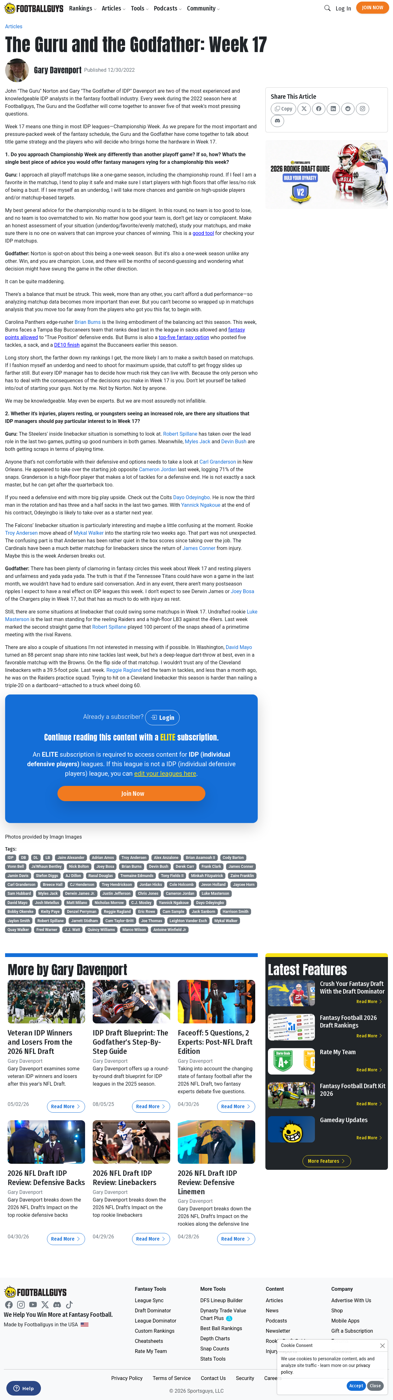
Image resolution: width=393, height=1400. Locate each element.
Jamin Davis (18, 876)
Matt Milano (77, 903)
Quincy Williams (101, 930)
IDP (11, 857)
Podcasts (168, 8)
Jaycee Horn (244, 884)
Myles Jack (197, 442)
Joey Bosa (242, 591)
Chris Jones (148, 893)
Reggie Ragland (124, 670)
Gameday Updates (344, 1120)
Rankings (83, 8)
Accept (356, 1386)
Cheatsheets (149, 1341)
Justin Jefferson (116, 893)
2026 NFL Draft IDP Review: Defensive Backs (46, 1178)
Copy (283, 109)
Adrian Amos (103, 857)
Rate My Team (338, 1052)
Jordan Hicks (150, 884)
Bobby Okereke (20, 911)
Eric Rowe (146, 911)
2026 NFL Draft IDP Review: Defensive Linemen (207, 1182)
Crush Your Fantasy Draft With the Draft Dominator (352, 987)
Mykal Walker (89, 533)
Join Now (372, 7)
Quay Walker (18, 930)
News (272, 1311)
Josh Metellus (47, 903)
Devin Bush (233, 442)
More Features (327, 1161)
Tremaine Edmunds (136, 876)
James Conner (199, 548)
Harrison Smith (236, 911)
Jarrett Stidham (84, 921)
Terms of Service (172, 1378)
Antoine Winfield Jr (169, 930)
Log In (343, 8)
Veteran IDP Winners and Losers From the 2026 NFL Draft (40, 1042)
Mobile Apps (345, 1321)
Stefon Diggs (47, 876)
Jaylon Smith (19, 921)
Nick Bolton (79, 866)
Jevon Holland (213, 884)
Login (162, 717)
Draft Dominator (153, 1311)
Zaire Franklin (242, 876)
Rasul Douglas (101, 876)
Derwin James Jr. (80, 893)
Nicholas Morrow (109, 903)
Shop (337, 1311)
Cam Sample (173, 911)
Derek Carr (185, 866)
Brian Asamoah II (200, 857)
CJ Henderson (82, 884)
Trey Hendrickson (117, 884)
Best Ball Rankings (221, 1328)
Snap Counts (214, 1349)
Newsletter (278, 1331)
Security (245, 1378)
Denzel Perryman (81, 911)
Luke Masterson (216, 893)
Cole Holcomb (182, 884)
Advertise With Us (351, 1300)
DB (23, 857)
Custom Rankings (155, 1331)
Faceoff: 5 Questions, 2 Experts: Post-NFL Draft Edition (215, 1042)
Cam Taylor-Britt (119, 921)
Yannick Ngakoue (200, 505)
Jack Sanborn (203, 911)
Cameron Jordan (158, 469)
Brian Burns (88, 322)
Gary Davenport (58, 70)
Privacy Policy (127, 1378)
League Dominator (156, 1321)
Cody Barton (233, 857)
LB (47, 857)
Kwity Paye (50, 911)
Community (203, 8)
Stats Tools (213, 1359)
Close (375, 1386)
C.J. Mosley (141, 903)
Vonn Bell (16, 866)
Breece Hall (53, 884)
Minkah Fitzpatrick (207, 876)
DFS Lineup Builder (221, 1300)
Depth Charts (215, 1339)
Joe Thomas (151, 921)
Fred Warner (47, 930)
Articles (114, 8)
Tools (140, 8)
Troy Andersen (21, 533)
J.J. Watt (72, 930)
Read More (66, 1106)
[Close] (382, 1345)
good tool (203, 233)
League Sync (149, 1300)
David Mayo (239, 647)
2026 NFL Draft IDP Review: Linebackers (125, 1178)
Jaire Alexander (70, 857)
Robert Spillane (180, 434)
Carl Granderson (217, 462)
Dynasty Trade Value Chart (224, 1315)
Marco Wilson (134, 930)
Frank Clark (211, 866)
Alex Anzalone (166, 857)
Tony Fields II (172, 876)
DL (36, 857)
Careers (273, 1378)
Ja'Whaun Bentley (46, 866)
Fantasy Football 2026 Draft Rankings (348, 1021)
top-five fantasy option (184, 337)
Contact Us (213, 1378)
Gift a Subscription (352, 1331)
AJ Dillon (73, 876)
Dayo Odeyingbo (191, 497)
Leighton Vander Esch (188, 921)
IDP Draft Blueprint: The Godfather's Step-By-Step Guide (130, 1042)
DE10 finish (67, 345)
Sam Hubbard (19, 893)
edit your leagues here (165, 773)
